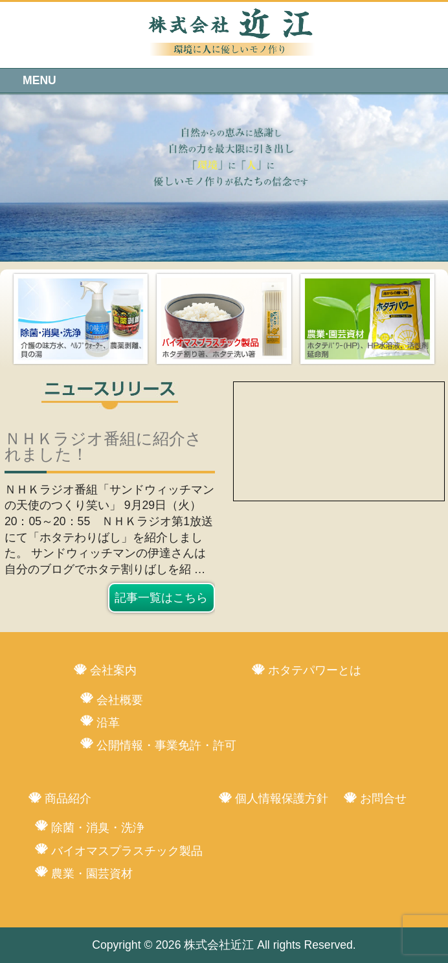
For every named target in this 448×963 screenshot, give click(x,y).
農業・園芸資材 (92, 873)
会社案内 (113, 670)
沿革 (108, 722)
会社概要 (119, 700)
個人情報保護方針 (281, 798)
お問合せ (383, 798)
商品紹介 (68, 798)
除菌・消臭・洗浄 (97, 827)
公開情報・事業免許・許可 (166, 745)
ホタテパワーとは (314, 670)
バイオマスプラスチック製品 (127, 850)
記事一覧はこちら (161, 597)
